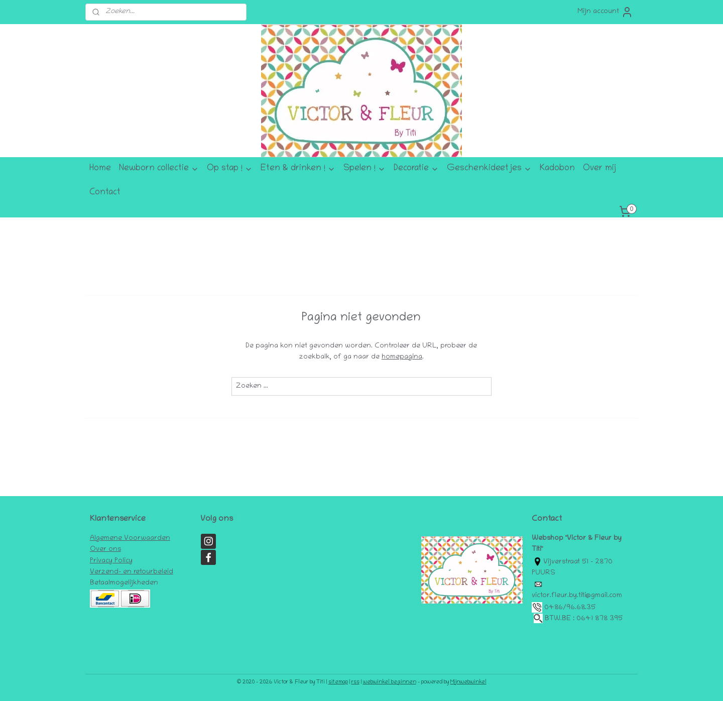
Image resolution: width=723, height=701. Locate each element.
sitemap (338, 682)
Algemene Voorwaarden (130, 538)
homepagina (402, 357)
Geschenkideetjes (489, 168)
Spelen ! (364, 168)
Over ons (105, 549)
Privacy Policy (111, 561)
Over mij (599, 168)
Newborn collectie (159, 168)
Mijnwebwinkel (468, 682)
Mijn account (605, 12)
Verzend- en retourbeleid (131, 572)
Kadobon (557, 168)
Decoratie (416, 168)
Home (100, 168)
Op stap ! (230, 168)
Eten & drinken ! (298, 168)
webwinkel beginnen (389, 682)
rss (355, 682)
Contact (104, 192)
